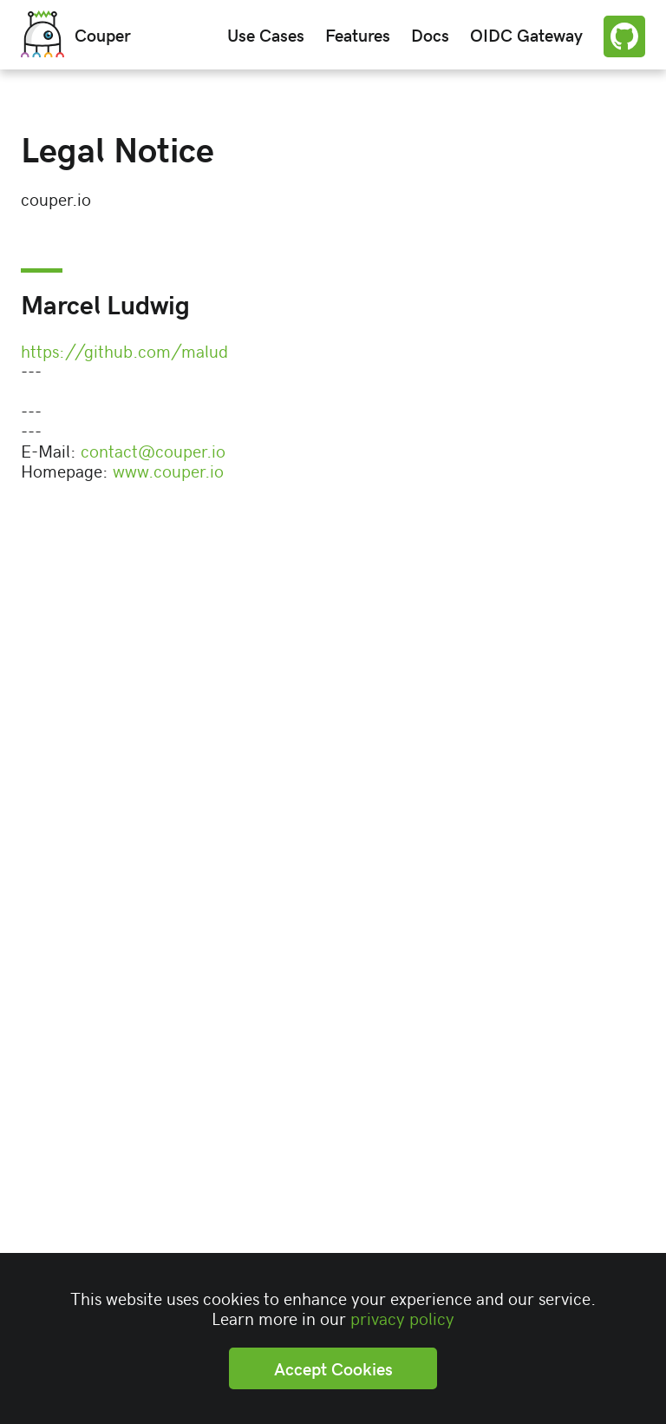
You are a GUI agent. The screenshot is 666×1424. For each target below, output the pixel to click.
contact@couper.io (153, 450)
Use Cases (265, 34)
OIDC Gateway (526, 34)
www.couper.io (168, 470)
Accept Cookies (333, 1368)
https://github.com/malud (124, 350)
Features (357, 34)
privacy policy (402, 1317)
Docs (430, 34)
